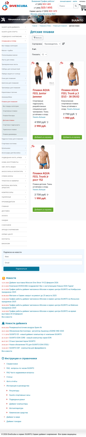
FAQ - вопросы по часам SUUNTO (20, 368)
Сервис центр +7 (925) (43, 11)
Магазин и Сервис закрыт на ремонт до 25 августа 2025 (33, 295)
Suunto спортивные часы (19, 395)
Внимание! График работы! (43, 1)
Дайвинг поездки (13, 421)
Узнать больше (39, 117)
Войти (75, 1)
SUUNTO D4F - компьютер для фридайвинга (27, 348)
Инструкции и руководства (17, 386)
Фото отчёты (11, 381)
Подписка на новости (12, 252)
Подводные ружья (17, 399)
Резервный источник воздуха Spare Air (25, 327)
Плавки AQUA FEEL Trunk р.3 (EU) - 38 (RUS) (70, 93)
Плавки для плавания (60, 26)
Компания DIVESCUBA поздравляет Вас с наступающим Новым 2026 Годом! (41, 286)
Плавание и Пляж (45, 26)
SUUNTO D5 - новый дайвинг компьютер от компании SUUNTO (35, 334)
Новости (11, 278)
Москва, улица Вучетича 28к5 (43, 14)
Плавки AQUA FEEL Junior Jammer (41, 93)
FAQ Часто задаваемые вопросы (20, 373)
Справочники (12, 364)
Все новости (7, 317)
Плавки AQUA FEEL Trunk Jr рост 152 (41, 176)
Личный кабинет (65, 1)
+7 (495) (43, 4)
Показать (36, 54)
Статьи (9, 377)
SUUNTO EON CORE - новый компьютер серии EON (30, 338)
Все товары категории (9, 46)
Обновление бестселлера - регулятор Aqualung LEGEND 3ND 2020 (36, 331)
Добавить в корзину (42, 137)
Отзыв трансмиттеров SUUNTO (22, 341)
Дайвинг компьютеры (18, 404)
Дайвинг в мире (13, 417)
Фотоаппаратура (16, 408)
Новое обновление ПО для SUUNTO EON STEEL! (29, 345)
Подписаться (21, 269)
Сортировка (37, 44)
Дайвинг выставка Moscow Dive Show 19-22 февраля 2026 (33, 283)
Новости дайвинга (16, 323)
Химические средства (18, 413)
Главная (34, 26)
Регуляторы (14, 391)
